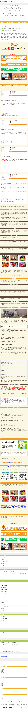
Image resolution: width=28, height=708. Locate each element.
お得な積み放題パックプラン (15, 321)
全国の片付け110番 (10, 462)
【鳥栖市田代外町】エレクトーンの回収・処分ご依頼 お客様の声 (11, 644)
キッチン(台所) (11, 573)
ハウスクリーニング (5, 571)
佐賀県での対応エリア (4, 616)
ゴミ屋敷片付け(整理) (4, 561)
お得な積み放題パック (17, 353)
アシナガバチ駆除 (4, 589)
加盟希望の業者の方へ (4, 656)
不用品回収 (2, 559)
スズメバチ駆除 (4, 591)
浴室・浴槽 (22, 573)
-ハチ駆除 (2, 684)
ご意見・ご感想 (2, 672)
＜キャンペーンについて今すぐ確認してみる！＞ (14, 275)
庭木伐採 (2, 608)
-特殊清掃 (2, 683)
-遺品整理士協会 (2, 698)
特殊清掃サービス (3, 565)
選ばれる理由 (2, 669)
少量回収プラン (6, 321)
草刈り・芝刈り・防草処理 (5, 585)
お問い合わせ (7, 349)
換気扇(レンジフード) (17, 573)
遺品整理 (2, 563)
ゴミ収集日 (2, 632)
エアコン (6, 573)
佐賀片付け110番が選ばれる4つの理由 (17, 15)
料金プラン (2, 620)
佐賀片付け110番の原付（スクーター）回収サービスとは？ (13, 13)
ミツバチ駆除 (4, 593)
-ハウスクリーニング (3, 682)
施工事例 (2, 671)
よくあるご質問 (3, 622)
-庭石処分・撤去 (2, 681)
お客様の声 (26, 13)
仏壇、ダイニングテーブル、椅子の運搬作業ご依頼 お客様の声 (10, 642)
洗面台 (25, 573)
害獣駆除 (2, 602)
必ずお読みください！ (6, 15)
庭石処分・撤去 (3, 583)
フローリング (3, 573)
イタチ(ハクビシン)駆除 (4, 606)
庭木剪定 (2, 610)
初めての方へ (2, 668)
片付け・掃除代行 (3, 557)
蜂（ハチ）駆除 (3, 587)
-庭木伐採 (2, 685)
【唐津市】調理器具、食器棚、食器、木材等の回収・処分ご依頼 (10, 651)
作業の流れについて (4, 618)
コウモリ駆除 (3, 604)
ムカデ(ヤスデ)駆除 (4, 600)
